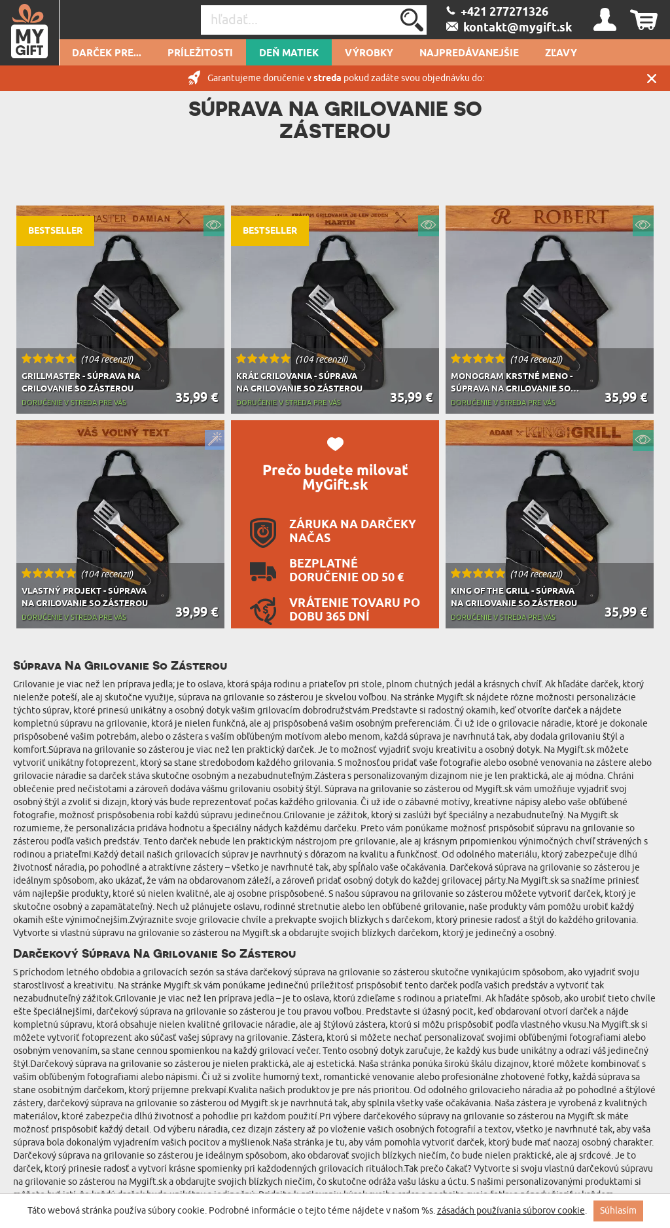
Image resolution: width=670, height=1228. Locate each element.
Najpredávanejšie (469, 53)
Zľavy (561, 53)
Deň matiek (289, 53)
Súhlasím (618, 1210)
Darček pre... (106, 53)
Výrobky (369, 53)
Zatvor (651, 78)
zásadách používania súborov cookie (511, 1210)
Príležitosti (200, 53)
